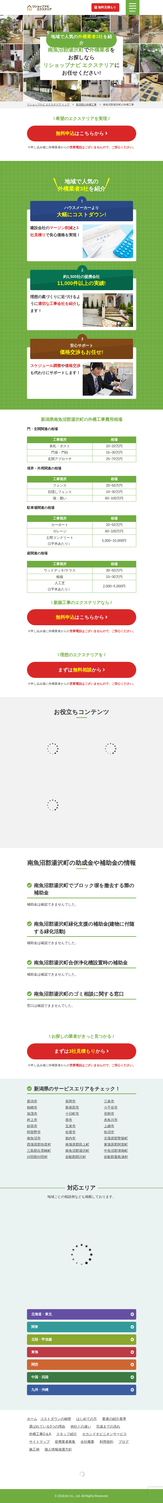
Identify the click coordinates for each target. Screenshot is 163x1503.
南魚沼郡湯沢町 (77, 1150)
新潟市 (32, 1101)
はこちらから (82, 133)
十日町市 (72, 1113)
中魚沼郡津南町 (116, 1150)
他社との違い (80, 1426)
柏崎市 (32, 1107)
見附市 (109, 1113)
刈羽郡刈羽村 (37, 1157)
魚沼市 (109, 1132)
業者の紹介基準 (114, 1419)
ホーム (32, 1419)
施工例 (34, 1449)
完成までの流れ (108, 1426)
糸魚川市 (111, 1120)
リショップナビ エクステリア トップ (48, 104)
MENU (132, 8)
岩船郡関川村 (75, 1157)
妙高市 (32, 1126)
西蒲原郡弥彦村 (39, 1144)
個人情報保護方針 (58, 1449)
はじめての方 (86, 1419)
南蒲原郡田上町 (77, 1144)
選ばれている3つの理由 (47, 1426)
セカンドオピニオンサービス (104, 1434)
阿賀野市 (34, 1132)
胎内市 (70, 1138)
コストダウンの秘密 (55, 1419)
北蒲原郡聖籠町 (116, 1138)
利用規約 (106, 1442)
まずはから (81, 670)
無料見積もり (105, 7)
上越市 (109, 1126)
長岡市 (70, 1101)
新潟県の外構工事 (86, 104)
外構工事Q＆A (40, 1434)
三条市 (109, 1101)
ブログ (123, 1442)
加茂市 (32, 1113)
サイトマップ (39, 1442)
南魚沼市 (34, 1138)
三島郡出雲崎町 (39, 1150)
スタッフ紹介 (66, 1434)
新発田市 (72, 1107)
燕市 (68, 1120)
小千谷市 (111, 1107)
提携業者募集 (65, 1442)
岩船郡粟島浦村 (116, 1157)
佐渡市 (70, 1132)
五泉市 (70, 1126)
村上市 (32, 1120)
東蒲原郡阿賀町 (116, 1144)
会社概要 (87, 1442)
